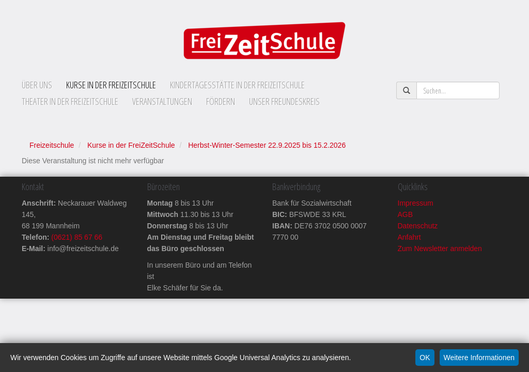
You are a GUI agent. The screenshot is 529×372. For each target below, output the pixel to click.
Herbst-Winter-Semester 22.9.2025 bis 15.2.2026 (267, 145)
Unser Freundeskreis (284, 101)
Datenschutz (418, 226)
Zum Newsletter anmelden (440, 248)
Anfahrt (409, 237)
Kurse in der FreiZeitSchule (111, 85)
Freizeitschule (51, 145)
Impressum (415, 203)
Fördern (220, 101)
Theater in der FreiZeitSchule (70, 101)
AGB (405, 214)
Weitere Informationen (479, 357)
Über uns (37, 85)
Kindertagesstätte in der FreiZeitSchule (237, 85)
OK (424, 357)
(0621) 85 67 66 (75, 237)
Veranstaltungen (162, 101)
